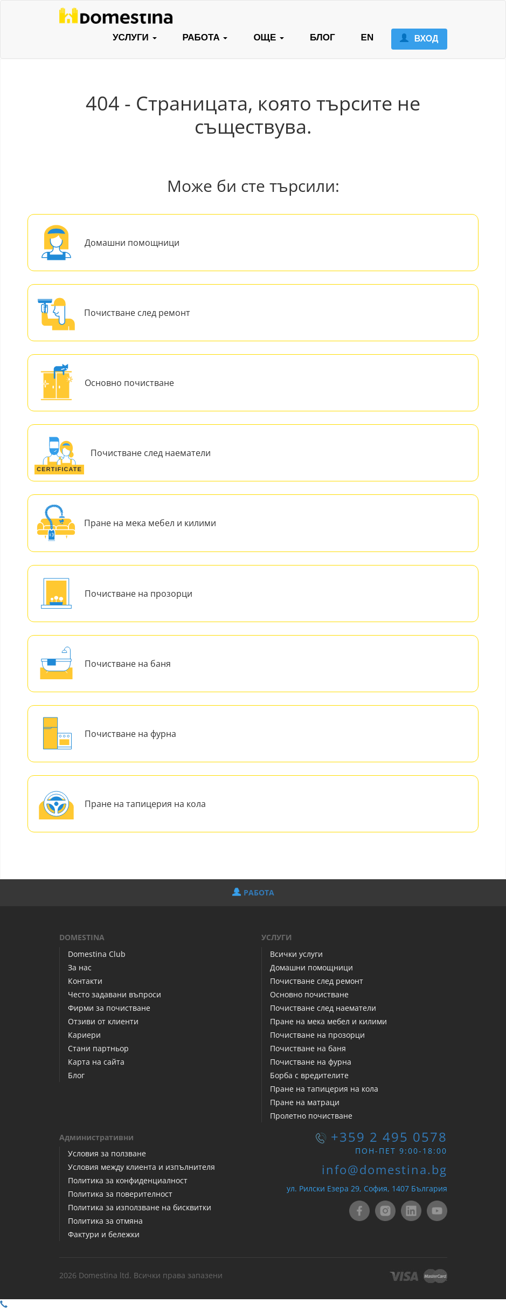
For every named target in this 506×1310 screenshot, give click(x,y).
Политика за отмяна (105, 1221)
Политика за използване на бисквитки (139, 1207)
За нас (80, 967)
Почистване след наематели (151, 453)
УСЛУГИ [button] (135, 37)
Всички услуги (296, 954)
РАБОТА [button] (205, 37)
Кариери (84, 1035)
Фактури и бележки (104, 1234)
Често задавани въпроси (114, 994)
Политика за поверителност (120, 1194)
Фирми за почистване (109, 1008)
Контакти (85, 981)
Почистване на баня (128, 664)
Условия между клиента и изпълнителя (141, 1167)
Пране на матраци (304, 1102)
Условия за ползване (107, 1153)
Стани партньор (98, 1048)
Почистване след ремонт (137, 313)
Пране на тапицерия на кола (145, 804)
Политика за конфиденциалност (128, 1180)
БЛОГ (322, 37)
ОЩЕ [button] (268, 37)
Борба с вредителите (309, 1075)
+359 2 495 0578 (389, 1137)
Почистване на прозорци (138, 593)
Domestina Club (97, 954)
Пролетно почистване (311, 1116)
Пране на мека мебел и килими (150, 523)
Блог (76, 1075)
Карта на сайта (96, 1062)
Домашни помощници (132, 243)
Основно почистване (129, 383)
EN (367, 37)
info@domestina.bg (384, 1169)
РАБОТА (253, 892)
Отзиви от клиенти (103, 1021)
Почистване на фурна (130, 734)
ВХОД (419, 38)
